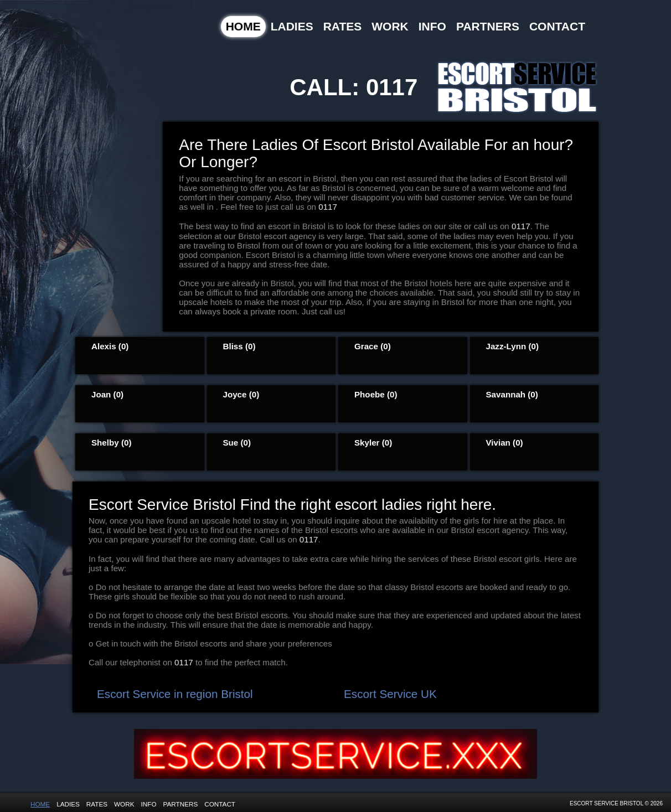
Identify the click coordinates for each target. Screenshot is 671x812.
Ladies (292, 26)
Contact (557, 26)
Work (390, 26)
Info (432, 26)
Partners (487, 26)
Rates (342, 26)
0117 (391, 87)
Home (243, 26)
